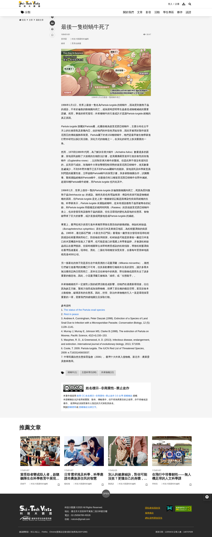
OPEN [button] (106, 493)
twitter (52, 58)
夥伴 (180, 12)
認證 (188, 12)
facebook (52, 52)
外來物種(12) (107, 372)
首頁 (22, 20)
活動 (157, 12)
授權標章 (72, 407)
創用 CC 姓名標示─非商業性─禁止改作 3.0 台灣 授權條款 (104, 396)
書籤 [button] (52, 81)
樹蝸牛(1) (72, 372)
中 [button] (52, 70)
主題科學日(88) (89, 372)
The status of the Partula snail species (84, 310)
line (51, 64)
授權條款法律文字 (87, 407)
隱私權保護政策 (152, 508)
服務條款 (149, 513)
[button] (190, 4)
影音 (148, 12)
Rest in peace (71, 314)
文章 (140, 12)
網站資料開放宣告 (153, 518)
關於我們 (128, 12)
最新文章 (40, 20)
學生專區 (168, 12)
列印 (52, 75)
